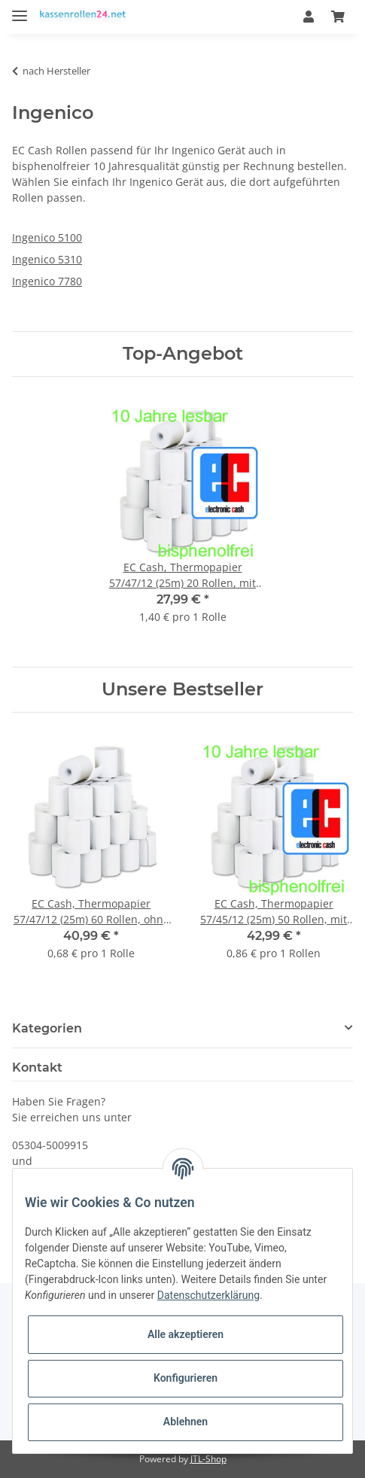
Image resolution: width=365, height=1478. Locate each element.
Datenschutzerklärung (208, 1295)
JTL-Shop (208, 1458)
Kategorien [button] (47, 1028)
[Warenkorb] (338, 17)
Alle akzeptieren (186, 1334)
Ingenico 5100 (47, 237)
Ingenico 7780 (47, 281)
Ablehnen (185, 1422)
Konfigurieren (185, 1378)
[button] (308, 17)
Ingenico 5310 (47, 259)
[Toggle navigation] (19, 9)
